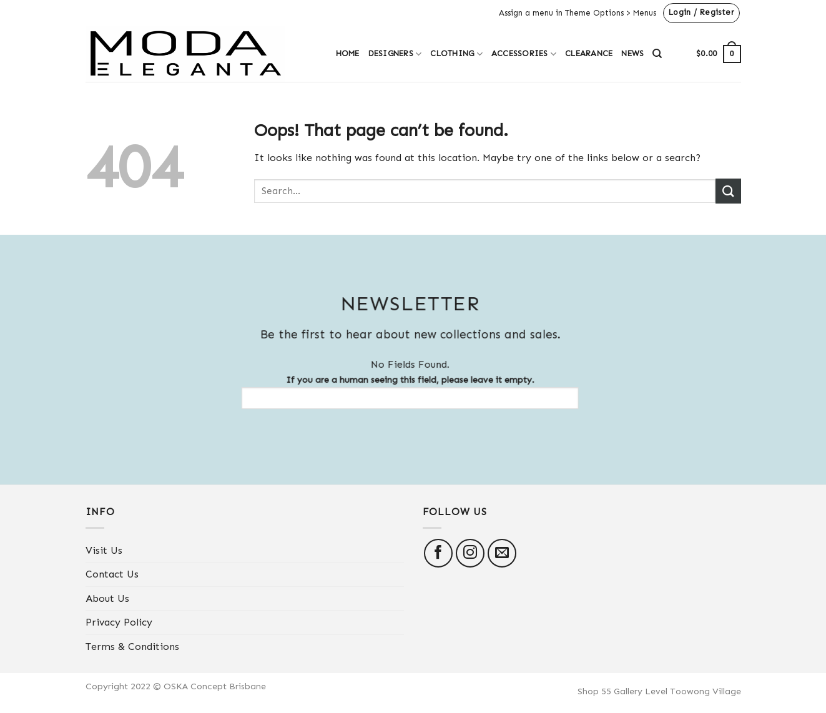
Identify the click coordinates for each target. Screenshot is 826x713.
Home (348, 53)
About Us (107, 598)
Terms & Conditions (132, 646)
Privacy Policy (119, 622)
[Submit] (727, 191)
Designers (395, 54)
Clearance (588, 53)
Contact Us (112, 574)
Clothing (456, 54)
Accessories (523, 54)
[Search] (657, 54)
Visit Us (104, 550)
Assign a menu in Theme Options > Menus (577, 12)
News (632, 53)
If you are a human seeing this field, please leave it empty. (403, 391)
